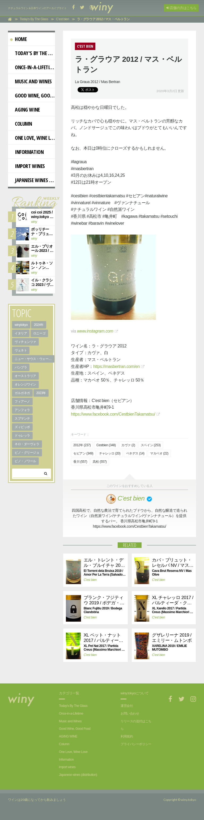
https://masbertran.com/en (116, 366)
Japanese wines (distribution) (32, 180)
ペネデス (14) (135, 453)
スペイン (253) (151, 445)
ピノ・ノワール (25, 461)
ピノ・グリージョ (27, 452)
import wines (27, 166)
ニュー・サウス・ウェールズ (34, 359)
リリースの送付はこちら (136, 725)
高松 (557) (100, 462)
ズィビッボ (22, 427)
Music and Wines (31, 81)
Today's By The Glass (32, 53)
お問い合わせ (130, 713)
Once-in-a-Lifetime (32, 67)
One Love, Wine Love (32, 137)
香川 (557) (80, 462)
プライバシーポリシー (136, 744)
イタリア (21, 333)
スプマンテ (22, 418)
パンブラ (21, 367)
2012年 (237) (82, 445)
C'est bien (90, 580)
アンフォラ (22, 410)
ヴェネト (21, 350)
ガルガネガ (22, 393)
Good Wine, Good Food (32, 95)
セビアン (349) (83, 453)
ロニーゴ (39, 333)
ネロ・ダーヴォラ (27, 444)
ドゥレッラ (22, 435)
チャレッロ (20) (109, 453)
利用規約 (127, 736)
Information (27, 151)
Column (21, 123)
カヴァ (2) (128, 445)
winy (34, 222)
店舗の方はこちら (181, 8)
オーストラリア (25, 376)
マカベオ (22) (159, 453)
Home (18, 39)
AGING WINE (25, 109)
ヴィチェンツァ (25, 342)
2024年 (39, 325)
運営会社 (127, 706)
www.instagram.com (95, 331)
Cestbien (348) (106, 445)
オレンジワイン (25, 384)
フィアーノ (22, 401)
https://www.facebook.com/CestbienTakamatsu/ (113, 414)
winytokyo (21, 325)
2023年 (41, 393)
